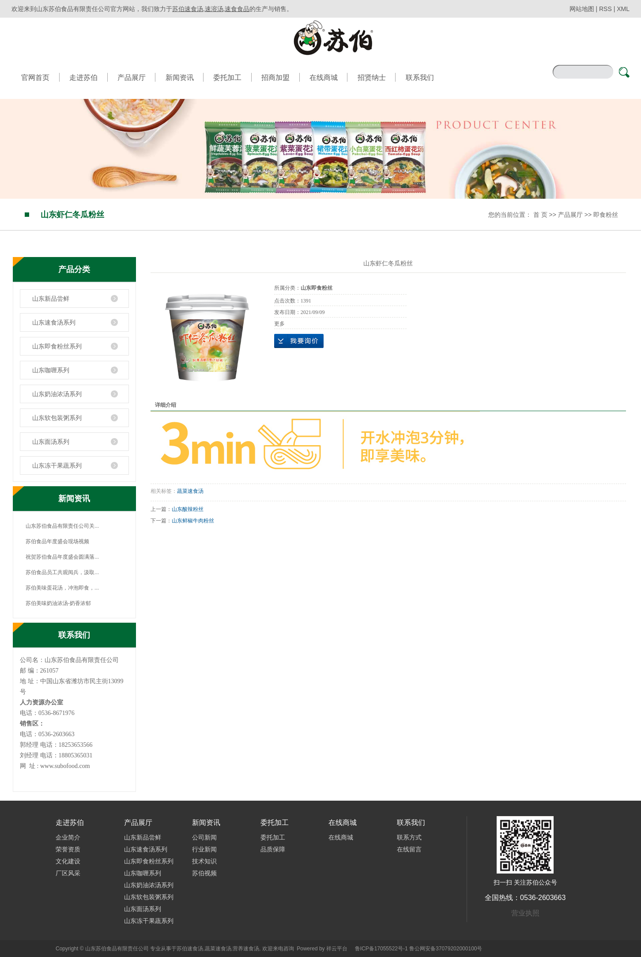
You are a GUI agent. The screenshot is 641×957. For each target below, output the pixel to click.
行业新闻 (204, 849)
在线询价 (299, 341)
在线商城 (323, 77)
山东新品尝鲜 (50, 298)
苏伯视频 (204, 873)
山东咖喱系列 (50, 370)
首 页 (540, 214)
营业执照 (525, 913)
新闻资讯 (180, 77)
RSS (605, 8)
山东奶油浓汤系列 (57, 393)
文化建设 (68, 861)
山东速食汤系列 (53, 322)
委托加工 (227, 77)
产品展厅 (131, 77)
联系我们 (420, 77)
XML (623, 8)
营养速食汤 (246, 949)
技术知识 (204, 861)
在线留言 (409, 849)
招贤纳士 (372, 77)
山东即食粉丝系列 (57, 346)
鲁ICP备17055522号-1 (381, 949)
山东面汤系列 (50, 441)
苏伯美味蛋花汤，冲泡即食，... (62, 588)
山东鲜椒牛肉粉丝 (193, 521)
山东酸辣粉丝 (188, 509)
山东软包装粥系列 (57, 417)
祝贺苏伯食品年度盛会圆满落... (62, 557)
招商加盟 (275, 77)
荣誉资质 (68, 849)
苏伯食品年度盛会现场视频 (57, 541)
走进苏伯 (83, 77)
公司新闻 (204, 837)
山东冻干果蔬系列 (57, 465)
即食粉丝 (605, 214)
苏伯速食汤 (190, 949)
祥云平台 (336, 949)
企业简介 (68, 837)
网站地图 (582, 8)
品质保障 (272, 849)
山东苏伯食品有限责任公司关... (62, 526)
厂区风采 (68, 873)
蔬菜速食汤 (190, 491)
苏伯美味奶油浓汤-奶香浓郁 (58, 603)
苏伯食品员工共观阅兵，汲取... (62, 572)
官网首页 (35, 77)
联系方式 (409, 837)
